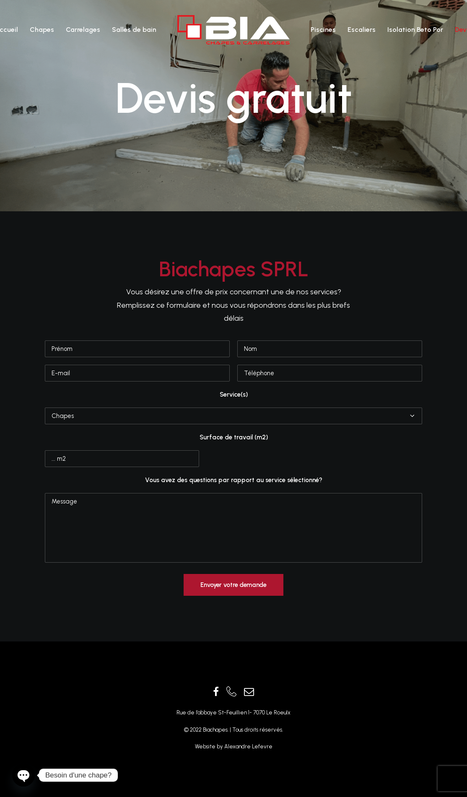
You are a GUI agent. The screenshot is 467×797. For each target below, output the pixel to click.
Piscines (323, 30)
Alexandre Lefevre (247, 746)
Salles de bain (134, 30)
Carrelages (83, 30)
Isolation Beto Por (415, 30)
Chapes (42, 30)
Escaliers (362, 30)
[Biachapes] (233, 29)
